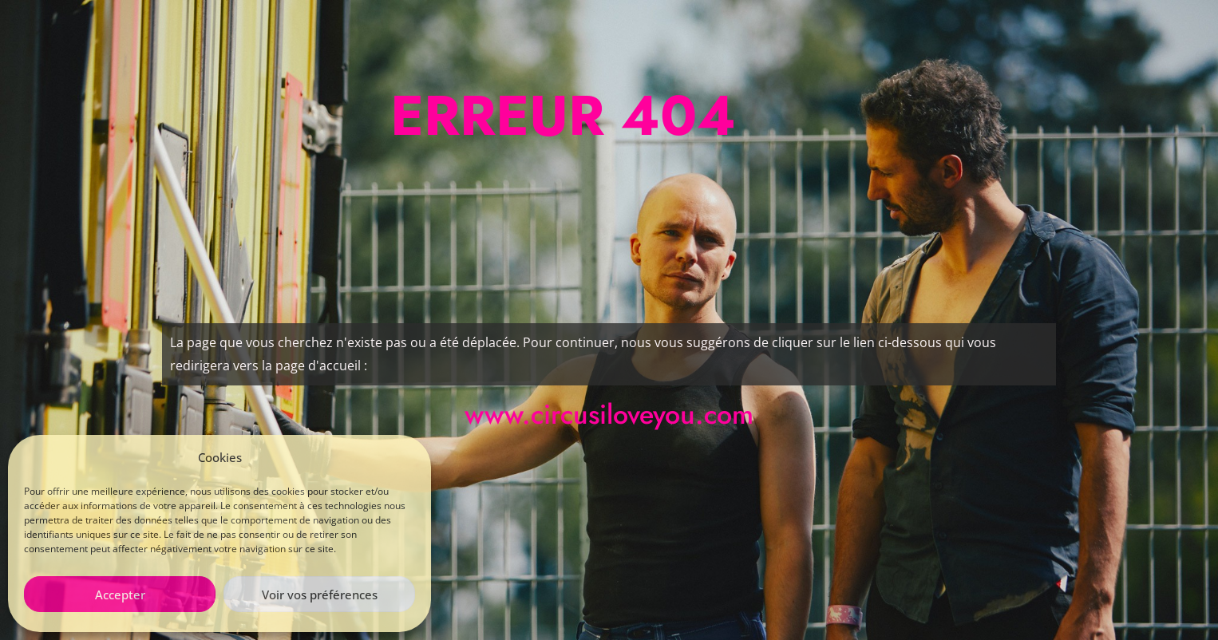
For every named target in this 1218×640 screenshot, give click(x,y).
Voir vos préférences (320, 594)
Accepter (120, 594)
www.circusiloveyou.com (609, 414)
